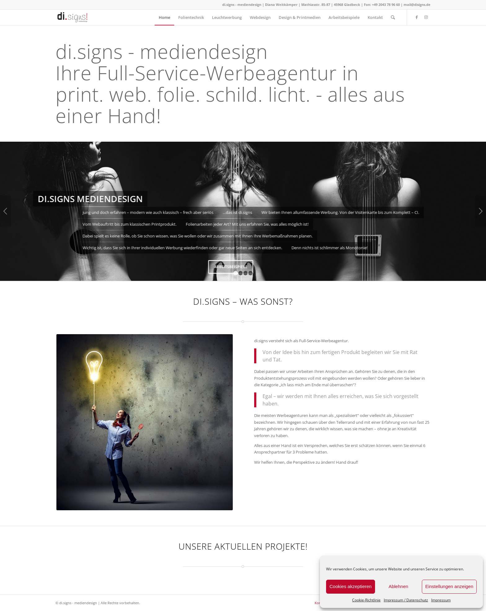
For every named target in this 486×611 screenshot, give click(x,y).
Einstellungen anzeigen (449, 586)
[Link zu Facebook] (416, 17)
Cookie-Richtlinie (366, 600)
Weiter (480, 211)
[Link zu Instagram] (426, 17)
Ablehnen (398, 586)
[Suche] (393, 17)
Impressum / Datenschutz (406, 600)
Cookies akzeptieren (350, 586)
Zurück (5, 211)
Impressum (441, 600)
